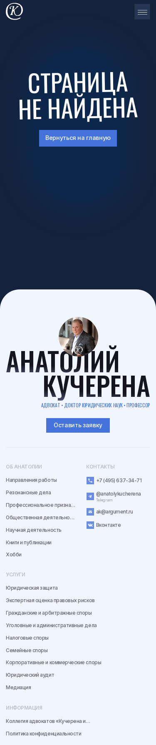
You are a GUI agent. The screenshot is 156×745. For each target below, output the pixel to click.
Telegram (104, 500)
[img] (78, 336)
